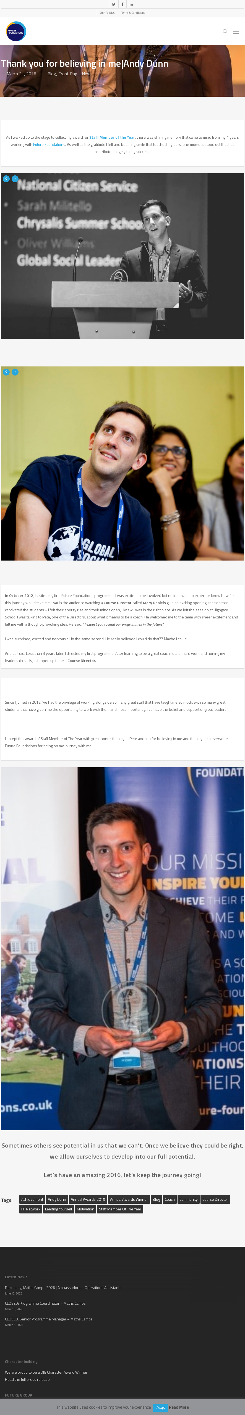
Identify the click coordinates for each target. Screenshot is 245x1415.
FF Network (30, 1209)
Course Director (215, 1199)
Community (188, 1199)
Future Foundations (49, 144)
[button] (236, 31)
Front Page (69, 73)
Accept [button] (161, 1407)
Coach (170, 1199)
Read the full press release (27, 1379)
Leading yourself (58, 1209)
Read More (179, 1407)
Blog (52, 73)
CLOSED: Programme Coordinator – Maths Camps (45, 1303)
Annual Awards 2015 (88, 1199)
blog (156, 1199)
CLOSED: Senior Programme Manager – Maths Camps (49, 1319)
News (87, 73)
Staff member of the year (120, 1209)
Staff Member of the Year (112, 137)
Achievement (32, 1199)
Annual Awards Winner (129, 1199)
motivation (85, 1209)
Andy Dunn (57, 1199)
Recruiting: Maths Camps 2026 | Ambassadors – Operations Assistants (63, 1287)
